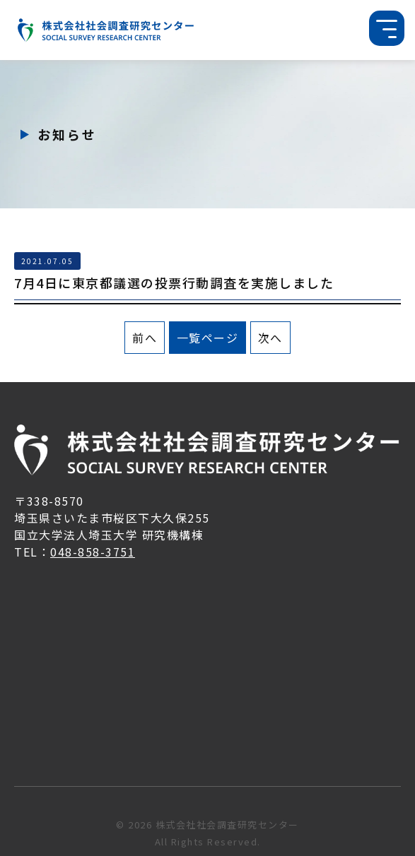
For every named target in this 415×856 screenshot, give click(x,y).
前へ (144, 337)
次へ (270, 337)
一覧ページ (208, 337)
